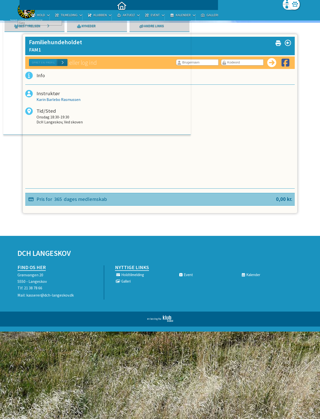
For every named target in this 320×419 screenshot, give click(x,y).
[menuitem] (48, 16)
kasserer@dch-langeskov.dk (50, 295)
